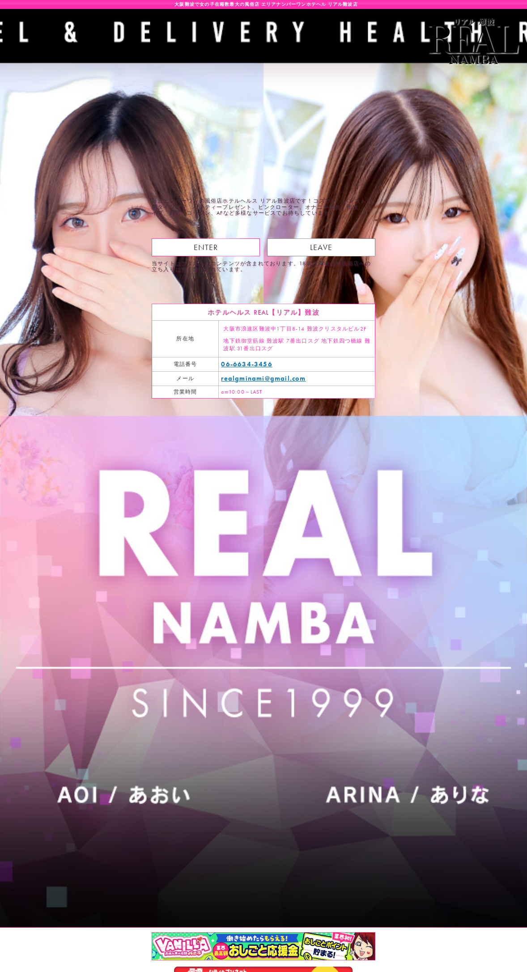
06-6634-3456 (246, 364)
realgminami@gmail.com (263, 378)
